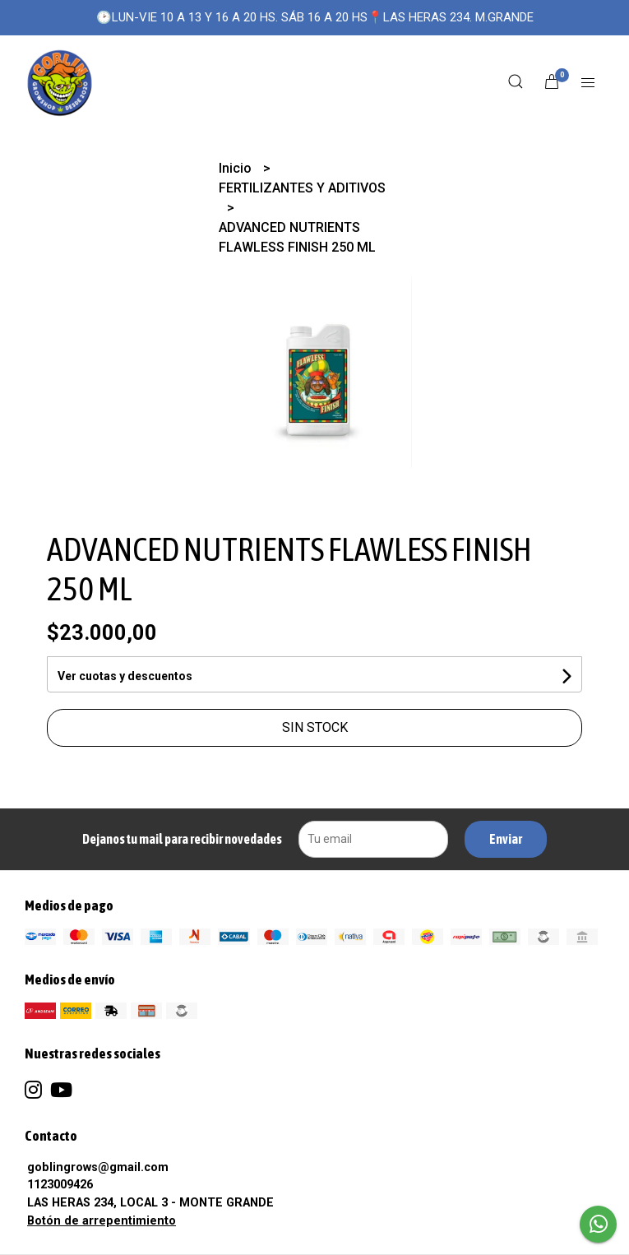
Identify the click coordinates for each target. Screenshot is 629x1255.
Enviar (505, 838)
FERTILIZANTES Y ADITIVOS (302, 188)
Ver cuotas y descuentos (125, 676)
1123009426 (60, 1185)
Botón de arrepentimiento (101, 1221)
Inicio (237, 168)
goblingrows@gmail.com (98, 1167)
